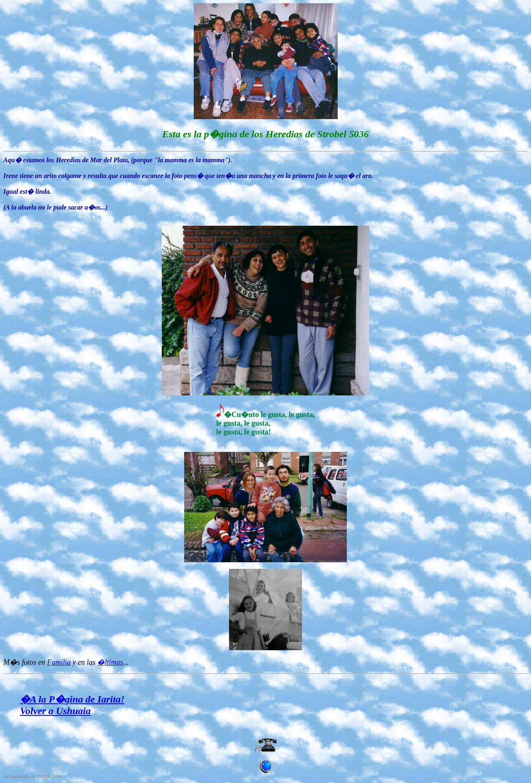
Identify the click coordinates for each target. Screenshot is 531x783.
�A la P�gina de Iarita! (72, 699)
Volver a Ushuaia (55, 710)
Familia (59, 662)
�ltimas (110, 662)
